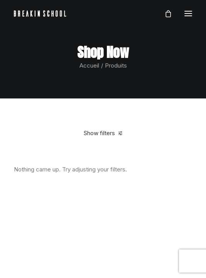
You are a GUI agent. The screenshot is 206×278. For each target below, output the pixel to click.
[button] (188, 13)
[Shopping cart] (165, 13)
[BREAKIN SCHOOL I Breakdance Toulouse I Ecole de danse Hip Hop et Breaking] (40, 13)
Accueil (89, 65)
